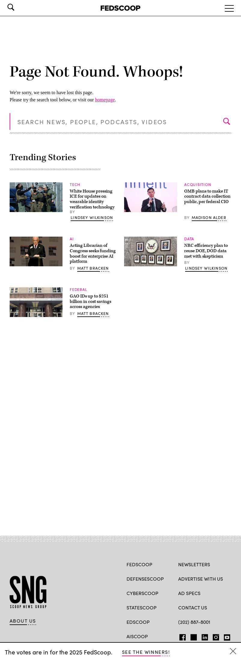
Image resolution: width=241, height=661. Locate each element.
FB (181, 636)
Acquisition (197, 184)
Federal (78, 289)
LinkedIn (204, 636)
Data (189, 238)
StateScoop (142, 607)
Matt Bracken (93, 268)
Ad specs (189, 593)
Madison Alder (209, 217)
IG (214, 636)
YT (225, 636)
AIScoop (137, 636)
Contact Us (192, 607)
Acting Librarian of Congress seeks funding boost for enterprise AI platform (93, 253)
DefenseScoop (145, 578)
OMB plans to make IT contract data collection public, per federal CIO (207, 196)
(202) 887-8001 (194, 621)
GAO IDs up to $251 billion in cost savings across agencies (90, 301)
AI (72, 238)
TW (192, 636)
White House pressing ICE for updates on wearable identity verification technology (92, 199)
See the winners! (146, 651)
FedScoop (139, 564)
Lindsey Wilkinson (92, 217)
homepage (105, 99)
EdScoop (138, 621)
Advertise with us (200, 578)
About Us (23, 621)
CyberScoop (142, 593)
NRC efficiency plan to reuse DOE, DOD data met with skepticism (206, 251)
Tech (75, 184)
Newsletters (194, 564)
